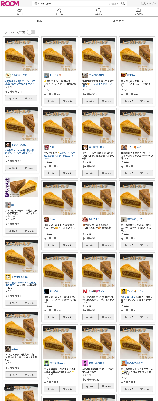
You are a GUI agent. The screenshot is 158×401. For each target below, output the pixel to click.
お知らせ (99, 11)
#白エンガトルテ (20, 151)
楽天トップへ (148, 3)
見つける (59, 11)
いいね (30, 98)
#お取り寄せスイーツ (21, 83)
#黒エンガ (27, 153)
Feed (19, 11)
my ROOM (138, 11)
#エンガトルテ (23, 81)
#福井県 (30, 150)
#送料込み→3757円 (15, 150)
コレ (15, 98)
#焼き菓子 (10, 81)
